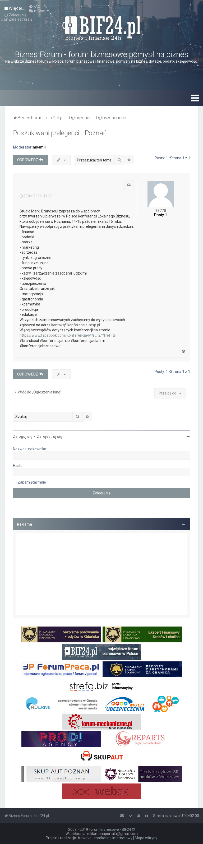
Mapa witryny (146, 838)
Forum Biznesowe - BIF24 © (112, 829)
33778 (160, 210)
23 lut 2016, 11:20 (36, 196)
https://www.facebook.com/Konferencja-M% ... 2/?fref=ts (68, 335)
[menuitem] (34, 6)
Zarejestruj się (49, 436)
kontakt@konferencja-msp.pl (75, 325)
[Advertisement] (101, 574)
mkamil (39, 147)
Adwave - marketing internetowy (105, 838)
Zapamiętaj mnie (32, 482)
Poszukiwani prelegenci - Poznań (60, 133)
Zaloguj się (23, 436)
